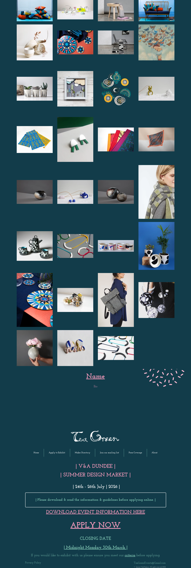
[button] (57, 453)
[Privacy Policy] (33, 563)
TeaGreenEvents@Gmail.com (150, 563)
